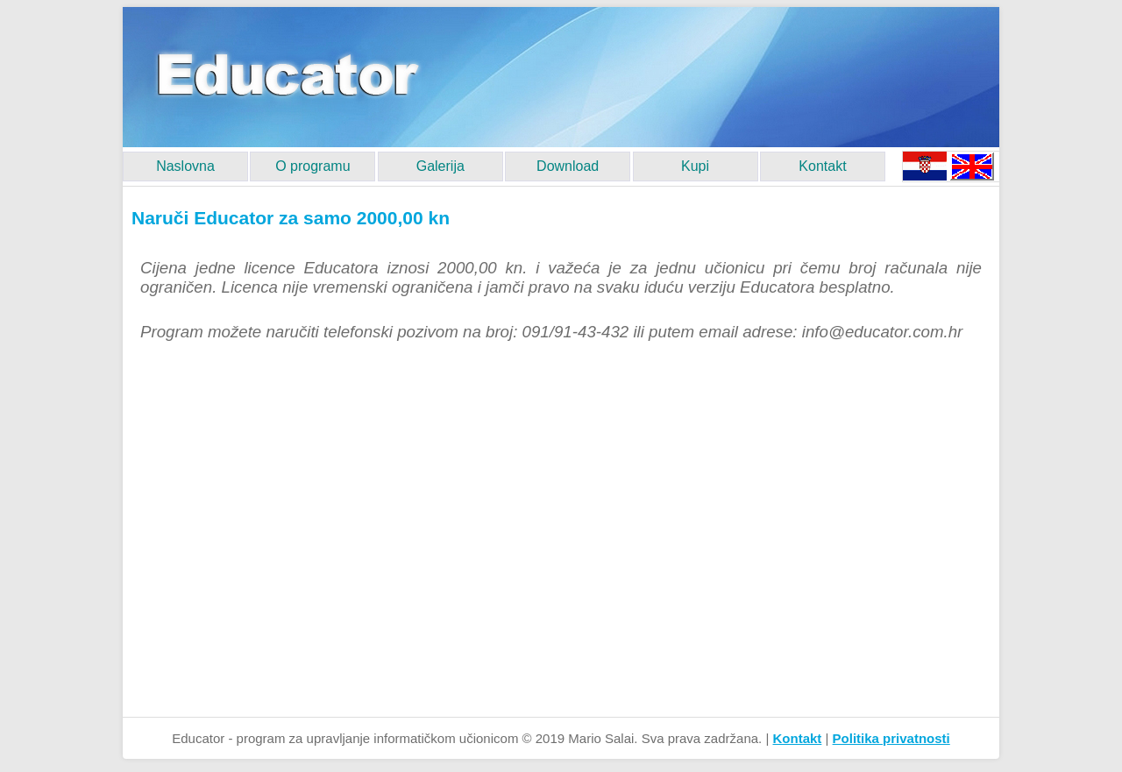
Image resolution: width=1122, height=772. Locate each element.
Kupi (695, 166)
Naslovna (185, 166)
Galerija (440, 166)
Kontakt (822, 166)
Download (567, 166)
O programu (312, 166)
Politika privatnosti (891, 738)
